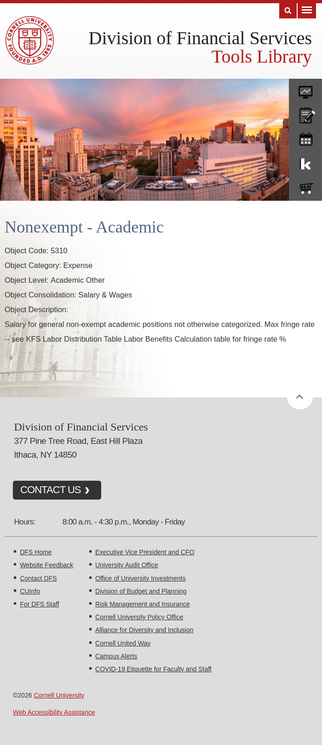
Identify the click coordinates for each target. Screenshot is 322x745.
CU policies (305, 113)
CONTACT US (50, 489)
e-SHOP (305, 186)
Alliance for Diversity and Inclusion (144, 630)
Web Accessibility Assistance (54, 712)
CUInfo (30, 591)
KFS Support (305, 162)
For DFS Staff (39, 604)
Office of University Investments (140, 578)
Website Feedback (46, 565)
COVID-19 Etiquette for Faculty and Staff (153, 669)
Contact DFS (38, 578)
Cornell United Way (122, 643)
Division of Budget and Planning (140, 591)
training (305, 138)
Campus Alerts (116, 656)
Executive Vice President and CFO (144, 552)
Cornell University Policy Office (139, 617)
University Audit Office (126, 565)
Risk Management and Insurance (142, 604)
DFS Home (36, 552)
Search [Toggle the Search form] (288, 10)
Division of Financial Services (200, 38)
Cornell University (59, 695)
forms (305, 89)
